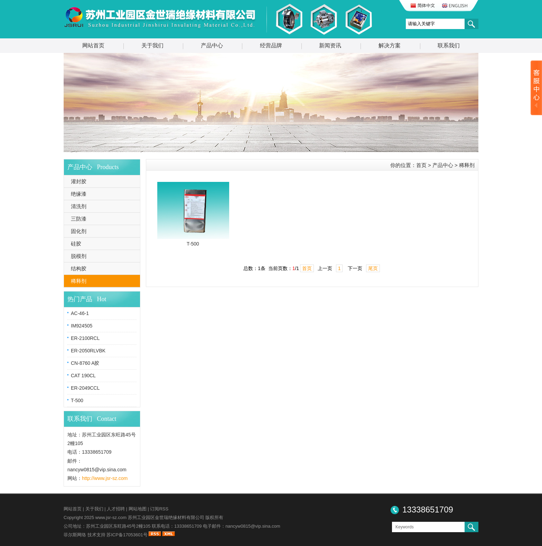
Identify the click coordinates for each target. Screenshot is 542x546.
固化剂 (78, 231)
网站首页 (93, 45)
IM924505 (81, 325)
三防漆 (78, 219)
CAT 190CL (83, 375)
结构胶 (78, 268)
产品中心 (212, 45)
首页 (421, 165)
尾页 (373, 268)
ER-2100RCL (85, 338)
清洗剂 (78, 206)
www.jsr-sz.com (111, 517)
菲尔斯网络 (75, 534)
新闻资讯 (330, 45)
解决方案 (390, 45)
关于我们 (152, 45)
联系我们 (449, 45)
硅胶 (76, 244)
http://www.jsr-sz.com (105, 478)
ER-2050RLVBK (88, 350)
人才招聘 (116, 508)
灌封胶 (78, 181)
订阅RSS (159, 508)
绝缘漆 (78, 194)
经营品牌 (271, 45)
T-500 (77, 400)
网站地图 (138, 508)
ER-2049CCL (85, 388)
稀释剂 (78, 281)
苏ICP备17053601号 (127, 534)
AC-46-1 (80, 313)
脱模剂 (78, 256)
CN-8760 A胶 (85, 363)
